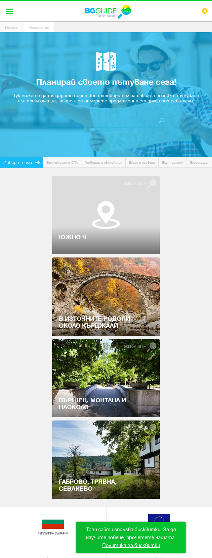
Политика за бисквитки (131, 545)
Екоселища (198, 162)
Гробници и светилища (103, 162)
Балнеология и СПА (62, 162)
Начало (11, 27)
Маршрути (38, 27)
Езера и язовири (142, 162)
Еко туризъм (172, 162)
